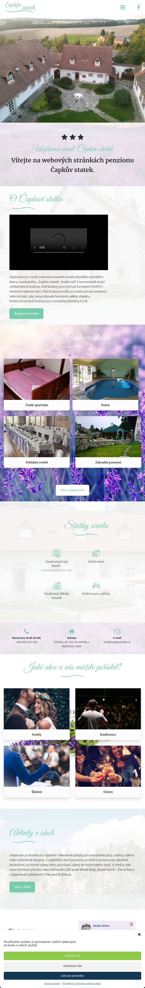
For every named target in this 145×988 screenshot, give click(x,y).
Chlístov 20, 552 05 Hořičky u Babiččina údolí (72, 644)
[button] (139, 934)
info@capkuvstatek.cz (117, 642)
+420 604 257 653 (26, 642)
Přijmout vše (72, 955)
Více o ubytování (72, 490)
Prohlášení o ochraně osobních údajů (81, 983)
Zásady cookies (52, 983)
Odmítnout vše (72, 965)
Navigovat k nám (26, 313)
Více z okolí (22, 887)
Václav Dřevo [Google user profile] (101, 925)
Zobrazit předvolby (72, 975)
